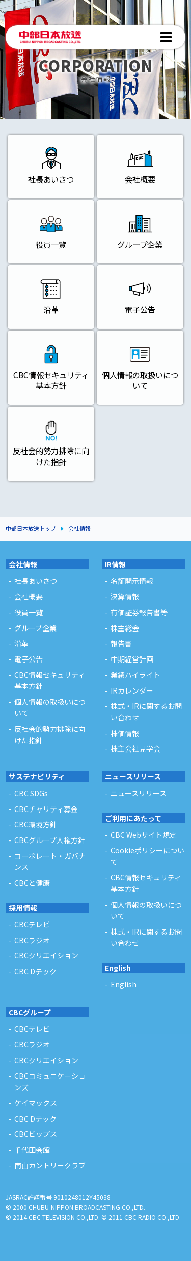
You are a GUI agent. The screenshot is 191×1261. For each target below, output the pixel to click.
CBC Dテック (35, 1119)
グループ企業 (35, 628)
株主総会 (125, 628)
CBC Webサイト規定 (144, 835)
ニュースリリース (133, 776)
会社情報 (79, 528)
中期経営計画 (132, 659)
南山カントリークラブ (50, 1165)
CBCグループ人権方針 (49, 840)
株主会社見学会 (135, 748)
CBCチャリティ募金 (46, 809)
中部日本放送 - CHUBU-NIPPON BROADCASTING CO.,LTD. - (50, 37)
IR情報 (115, 564)
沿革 (21, 643)
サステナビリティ (37, 776)
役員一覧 (28, 612)
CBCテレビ (32, 1029)
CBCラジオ (32, 1044)
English (118, 968)
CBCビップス (35, 1134)
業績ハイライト (135, 675)
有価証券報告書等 (139, 612)
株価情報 (125, 733)
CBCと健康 (32, 883)
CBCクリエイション (46, 1060)
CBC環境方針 (35, 824)
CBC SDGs (31, 793)
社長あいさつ (35, 581)
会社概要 (28, 596)
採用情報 (23, 908)
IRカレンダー (132, 690)
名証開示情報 (132, 581)
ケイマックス (35, 1103)
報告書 (121, 643)
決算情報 (125, 596)
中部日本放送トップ (31, 528)
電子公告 (28, 659)
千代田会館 (32, 1150)
